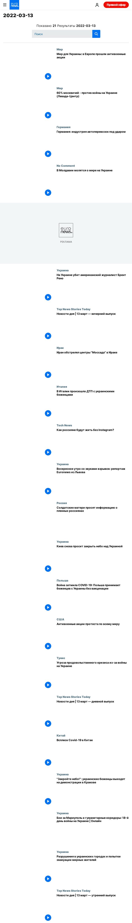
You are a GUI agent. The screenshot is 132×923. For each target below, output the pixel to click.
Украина (63, 270)
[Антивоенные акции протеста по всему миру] (93, 637)
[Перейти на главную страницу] (14, 5)
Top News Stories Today (73, 309)
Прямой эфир (116, 4)
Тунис (61, 657)
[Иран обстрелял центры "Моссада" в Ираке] (93, 365)
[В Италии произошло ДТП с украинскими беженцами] (93, 404)
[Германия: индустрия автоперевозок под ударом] (93, 144)
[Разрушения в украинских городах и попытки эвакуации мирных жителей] (93, 869)
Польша (62, 580)
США (60, 619)
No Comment (66, 165)
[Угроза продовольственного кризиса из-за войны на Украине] (93, 675)
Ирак (60, 347)
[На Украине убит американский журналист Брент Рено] (93, 288)
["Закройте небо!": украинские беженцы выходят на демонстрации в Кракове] (93, 792)
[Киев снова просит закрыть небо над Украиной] (93, 559)
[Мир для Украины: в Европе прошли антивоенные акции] (93, 67)
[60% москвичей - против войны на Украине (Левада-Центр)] (93, 106)
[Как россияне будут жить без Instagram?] (93, 443)
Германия (63, 126)
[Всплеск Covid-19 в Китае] (93, 753)
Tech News (64, 425)
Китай (61, 735)
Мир (60, 49)
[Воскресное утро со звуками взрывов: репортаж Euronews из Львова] (93, 481)
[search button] (96, 34)
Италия (62, 386)
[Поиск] (66, 34)
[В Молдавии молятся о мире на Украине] (93, 183)
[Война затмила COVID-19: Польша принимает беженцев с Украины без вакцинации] (93, 598)
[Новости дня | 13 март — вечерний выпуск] (93, 326)
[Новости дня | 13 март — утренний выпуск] (93, 908)
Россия (62, 502)
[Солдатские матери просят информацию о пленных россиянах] (93, 520)
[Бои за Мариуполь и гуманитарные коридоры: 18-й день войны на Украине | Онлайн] (93, 831)
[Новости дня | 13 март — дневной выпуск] (93, 714)
